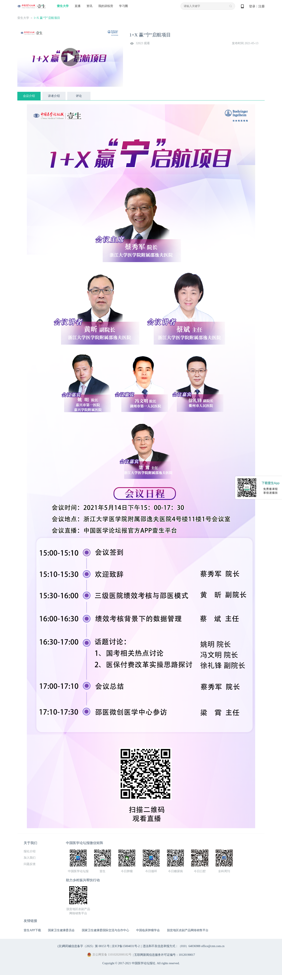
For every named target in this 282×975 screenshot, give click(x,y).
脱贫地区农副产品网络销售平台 (187, 930)
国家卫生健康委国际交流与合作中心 (105, 930)
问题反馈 (30, 864)
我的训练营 (105, 6)
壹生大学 (63, 6)
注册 (261, 6)
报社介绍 (30, 851)
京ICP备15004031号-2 (126, 946)
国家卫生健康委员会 (61, 930)
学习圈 (123, 6)
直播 (78, 6)
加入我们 (30, 857)
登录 (252, 6)
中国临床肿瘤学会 (148, 930)
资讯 (89, 6)
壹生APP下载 (32, 930)
